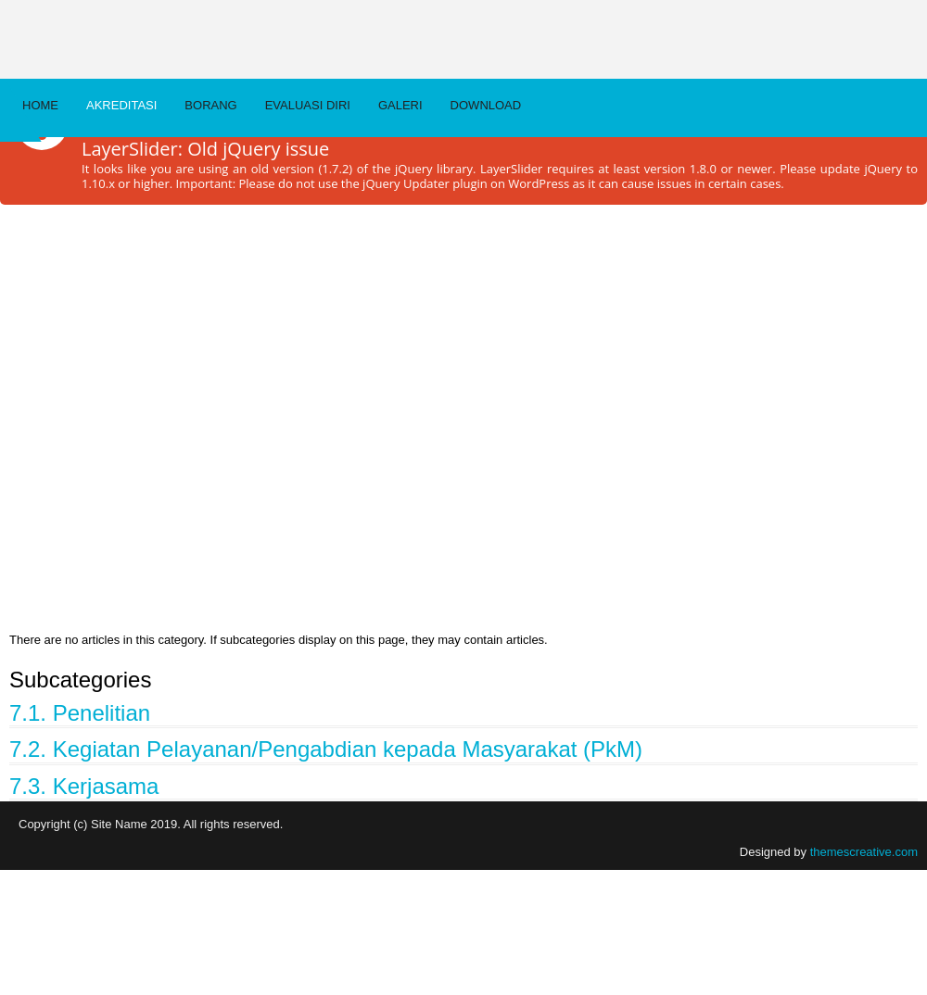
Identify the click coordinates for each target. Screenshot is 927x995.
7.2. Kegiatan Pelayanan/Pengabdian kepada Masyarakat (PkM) (325, 749)
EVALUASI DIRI (307, 105)
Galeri (400, 105)
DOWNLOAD (486, 105)
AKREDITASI (121, 105)
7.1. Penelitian (79, 712)
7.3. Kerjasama (84, 786)
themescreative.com (864, 852)
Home (40, 105)
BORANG (210, 105)
